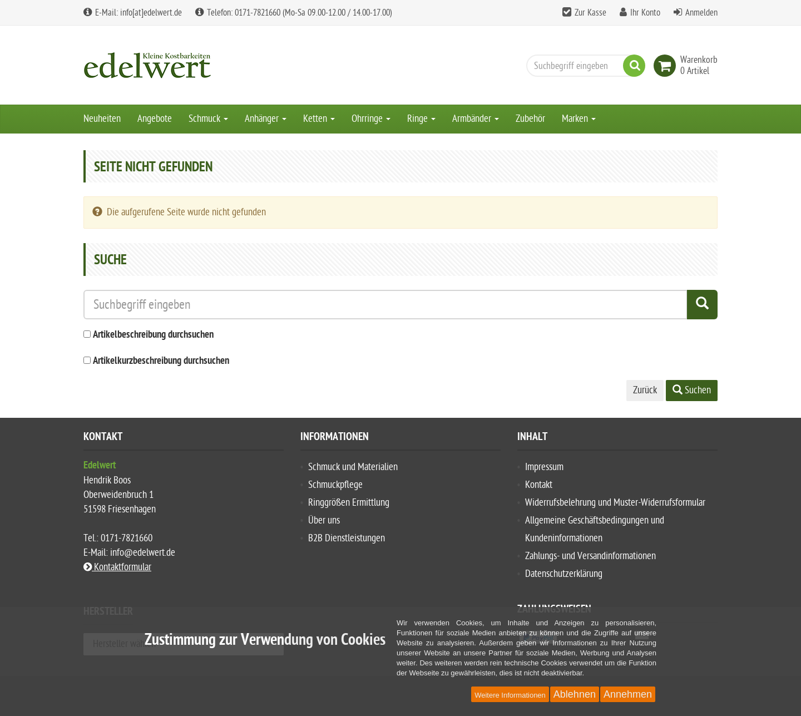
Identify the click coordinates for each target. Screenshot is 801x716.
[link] (667, 66)
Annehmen (628, 694)
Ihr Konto (645, 13)
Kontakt (538, 485)
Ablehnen (574, 694)
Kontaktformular (117, 567)
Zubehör (530, 119)
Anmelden (701, 13)
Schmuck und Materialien (353, 467)
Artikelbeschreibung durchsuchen (153, 335)
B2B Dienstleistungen (346, 538)
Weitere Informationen (510, 695)
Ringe (421, 119)
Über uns (324, 520)
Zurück (645, 390)
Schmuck (208, 119)
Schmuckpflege (335, 485)
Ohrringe (371, 119)
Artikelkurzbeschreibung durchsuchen (161, 361)
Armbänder (475, 119)
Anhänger (265, 119)
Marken (579, 119)
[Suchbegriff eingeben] (583, 66)
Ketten (319, 119)
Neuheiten (102, 119)
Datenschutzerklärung (563, 574)
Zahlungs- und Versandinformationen (590, 556)
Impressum (544, 467)
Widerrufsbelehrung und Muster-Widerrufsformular (615, 502)
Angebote (154, 119)
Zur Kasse (590, 13)
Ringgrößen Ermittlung (348, 502)
